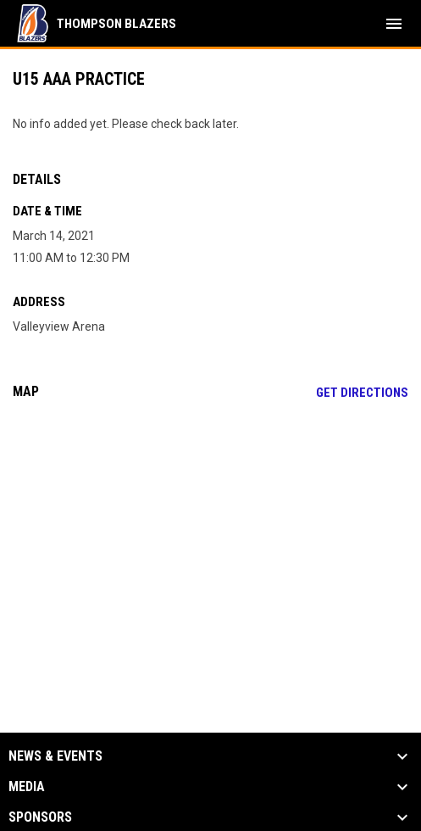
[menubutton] (394, 24)
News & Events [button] (55, 756)
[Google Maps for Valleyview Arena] (210, 543)
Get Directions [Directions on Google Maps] (362, 392)
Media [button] (26, 787)
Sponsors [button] (40, 817)
